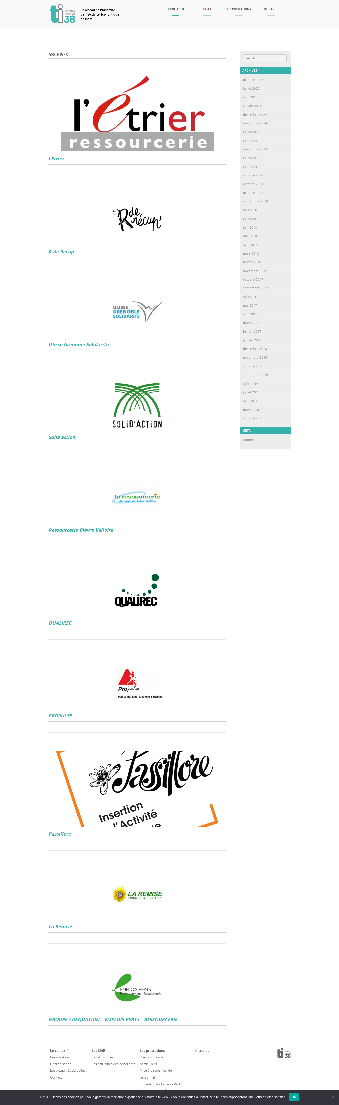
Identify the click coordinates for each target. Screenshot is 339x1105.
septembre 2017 (255, 288)
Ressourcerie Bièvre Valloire (80, 530)
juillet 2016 (251, 392)
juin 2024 (250, 140)
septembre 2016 (255, 374)
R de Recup (61, 252)
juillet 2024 (251, 131)
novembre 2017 (255, 270)
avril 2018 (250, 244)
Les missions (60, 1057)
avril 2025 (250, 97)
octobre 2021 (253, 184)
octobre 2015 (253, 418)
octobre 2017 (253, 279)
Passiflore (59, 834)
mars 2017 (251, 322)
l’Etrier (56, 159)
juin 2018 (250, 227)
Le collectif (175, 9)
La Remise (60, 927)
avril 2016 (250, 400)
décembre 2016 (255, 348)
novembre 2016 (255, 357)
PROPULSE (60, 716)
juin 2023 (250, 166)
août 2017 (250, 296)
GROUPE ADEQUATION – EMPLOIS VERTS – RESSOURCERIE (112, 1019)
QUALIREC (59, 623)
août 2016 (250, 383)
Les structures (102, 1057)
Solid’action (61, 437)
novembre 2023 (255, 149)
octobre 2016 (253, 366)
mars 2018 (251, 253)
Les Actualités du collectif (69, 1070)
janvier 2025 (252, 105)
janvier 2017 (252, 340)
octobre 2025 (253, 79)
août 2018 (250, 210)
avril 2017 (250, 314)
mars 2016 (251, 409)
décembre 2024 (255, 114)
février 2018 (252, 262)
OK (293, 1097)
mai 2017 (250, 305)
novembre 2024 (255, 123)
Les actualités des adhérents (113, 1064)
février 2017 (252, 331)
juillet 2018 (251, 218)
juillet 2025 (251, 88)
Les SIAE (207, 9)
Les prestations (239, 9)
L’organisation (61, 1064)
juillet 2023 (251, 157)
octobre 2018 (253, 192)
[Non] (332, 1097)
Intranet (271, 9)
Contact (56, 1077)
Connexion (251, 439)
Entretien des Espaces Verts (161, 1084)
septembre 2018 (255, 201)
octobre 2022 (253, 175)
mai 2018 (250, 236)
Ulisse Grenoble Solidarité (78, 344)
